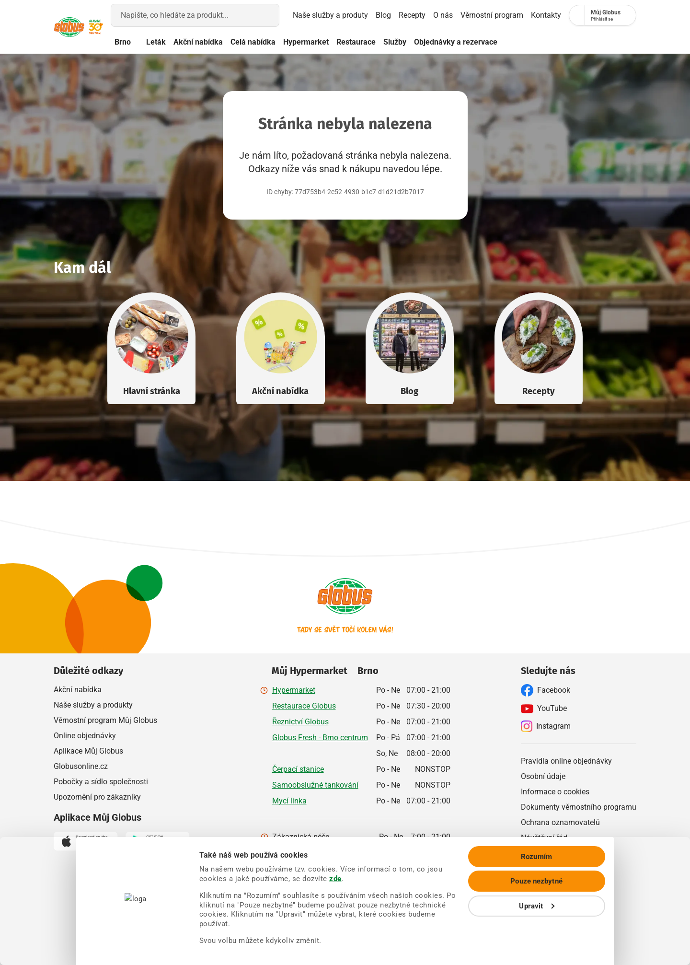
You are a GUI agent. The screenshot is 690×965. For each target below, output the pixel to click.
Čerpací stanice (298, 768)
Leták (192, 42)
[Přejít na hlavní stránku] (77, 27)
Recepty (376, 15)
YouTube (544, 708)
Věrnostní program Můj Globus (105, 719)
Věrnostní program (468, 15)
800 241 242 (400, 852)
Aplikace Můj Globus (88, 750)
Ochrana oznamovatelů (560, 821)
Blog (348, 15)
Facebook (545, 690)
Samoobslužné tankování (315, 784)
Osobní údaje (543, 775)
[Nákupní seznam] (558, 15)
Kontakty (522, 15)
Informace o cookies (555, 791)
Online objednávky (85, 735)
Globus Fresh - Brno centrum (320, 737)
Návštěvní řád (544, 837)
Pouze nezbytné (610, 907)
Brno (153, 42)
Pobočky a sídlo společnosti (101, 781)
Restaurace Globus (304, 705)
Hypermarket (342, 42)
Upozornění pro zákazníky (97, 796)
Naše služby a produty (289, 15)
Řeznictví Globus (300, 721)
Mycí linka (289, 800)
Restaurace (392, 42)
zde (507, 894)
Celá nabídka (289, 42)
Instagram (546, 726)
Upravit (610, 931)
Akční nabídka (234, 42)
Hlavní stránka (152, 390)
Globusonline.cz (81, 765)
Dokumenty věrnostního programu (578, 806)
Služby (431, 42)
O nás (413, 15)
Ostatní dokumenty (553, 852)
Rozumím (610, 882)
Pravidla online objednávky (566, 760)
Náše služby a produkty (93, 704)
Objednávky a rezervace (492, 42)
